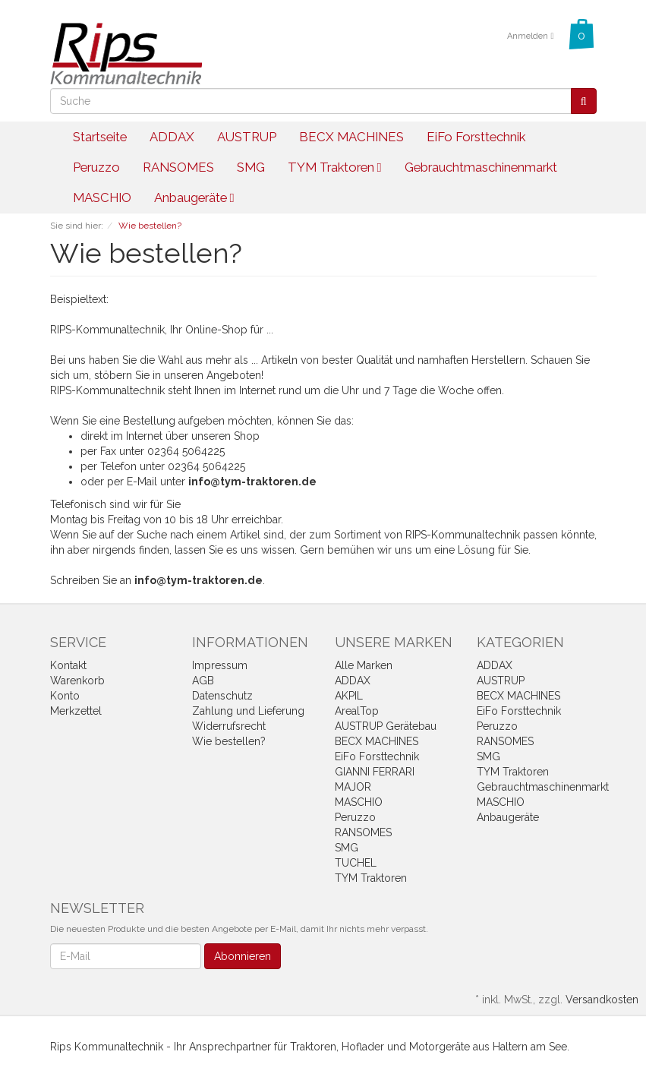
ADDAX (172, 136)
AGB (203, 680)
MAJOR (353, 787)
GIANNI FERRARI (374, 772)
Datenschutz (222, 696)
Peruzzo (96, 167)
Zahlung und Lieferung (248, 711)
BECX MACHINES (351, 136)
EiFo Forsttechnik (476, 136)
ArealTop (357, 711)
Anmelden (530, 36)
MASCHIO (102, 197)
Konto (65, 696)
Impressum (219, 665)
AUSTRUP (246, 136)
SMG (251, 167)
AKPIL (349, 696)
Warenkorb (77, 680)
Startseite (100, 136)
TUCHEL (356, 863)
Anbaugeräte (194, 197)
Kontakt (68, 665)
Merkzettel (76, 711)
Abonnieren (242, 956)
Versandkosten (602, 999)
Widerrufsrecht (229, 726)
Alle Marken (363, 665)
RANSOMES (178, 167)
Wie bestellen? (229, 741)
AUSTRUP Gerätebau (385, 726)
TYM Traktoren (335, 167)
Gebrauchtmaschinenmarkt (481, 167)
